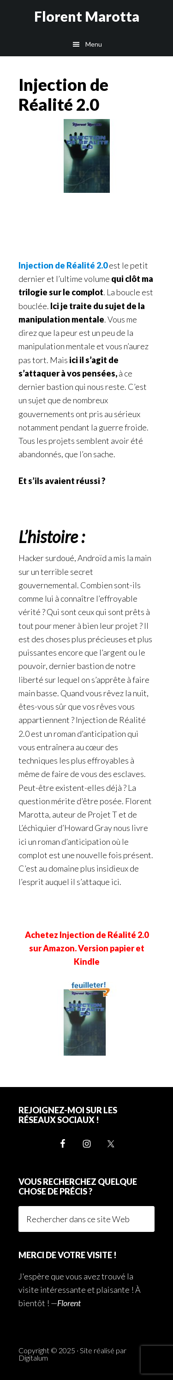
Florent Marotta (86, 16)
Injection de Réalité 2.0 (62, 265)
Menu (93, 44)
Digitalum (33, 1357)
